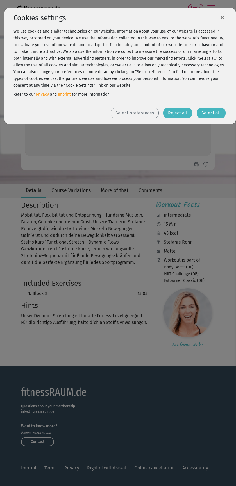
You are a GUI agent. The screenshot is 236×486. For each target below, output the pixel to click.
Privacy (42, 94)
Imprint (64, 94)
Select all (211, 113)
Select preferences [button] (134, 113)
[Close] (222, 17)
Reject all (177, 113)
